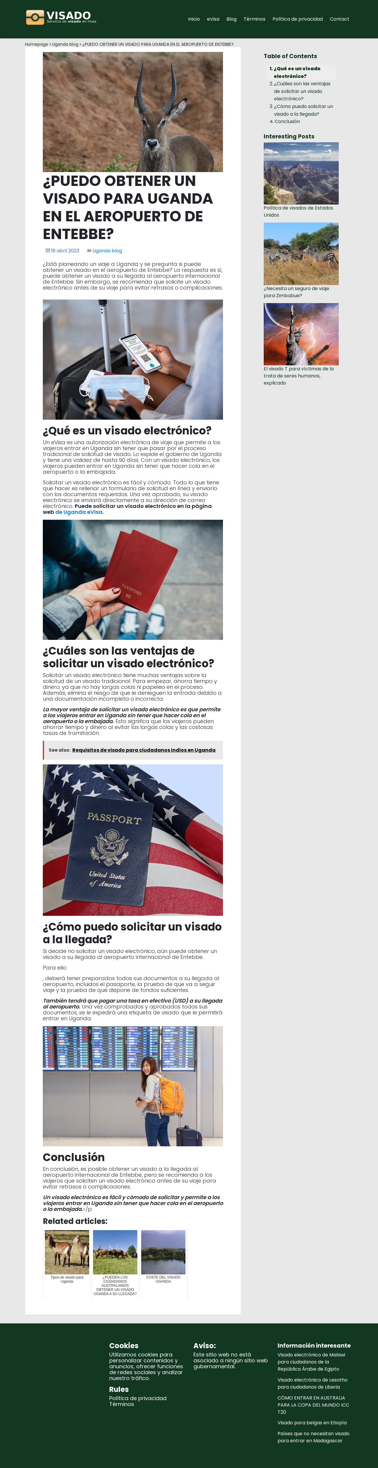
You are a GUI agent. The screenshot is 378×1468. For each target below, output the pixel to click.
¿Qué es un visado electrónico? (297, 72)
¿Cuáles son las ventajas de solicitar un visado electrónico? (302, 91)
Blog (232, 19)
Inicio (194, 19)
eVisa (213, 19)
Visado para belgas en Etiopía (312, 1422)
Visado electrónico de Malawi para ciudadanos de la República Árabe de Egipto (311, 1361)
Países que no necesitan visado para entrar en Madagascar (314, 1437)
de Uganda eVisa (78, 512)
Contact (339, 19)
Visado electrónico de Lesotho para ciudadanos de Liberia (313, 1383)
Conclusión (287, 121)
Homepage (36, 44)
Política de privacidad (298, 19)
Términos (254, 19)
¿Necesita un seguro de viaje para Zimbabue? (296, 292)
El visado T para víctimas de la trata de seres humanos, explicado (299, 375)
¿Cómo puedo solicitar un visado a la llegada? (303, 110)
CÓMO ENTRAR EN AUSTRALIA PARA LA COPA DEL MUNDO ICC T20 (313, 1405)
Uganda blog (65, 44)
